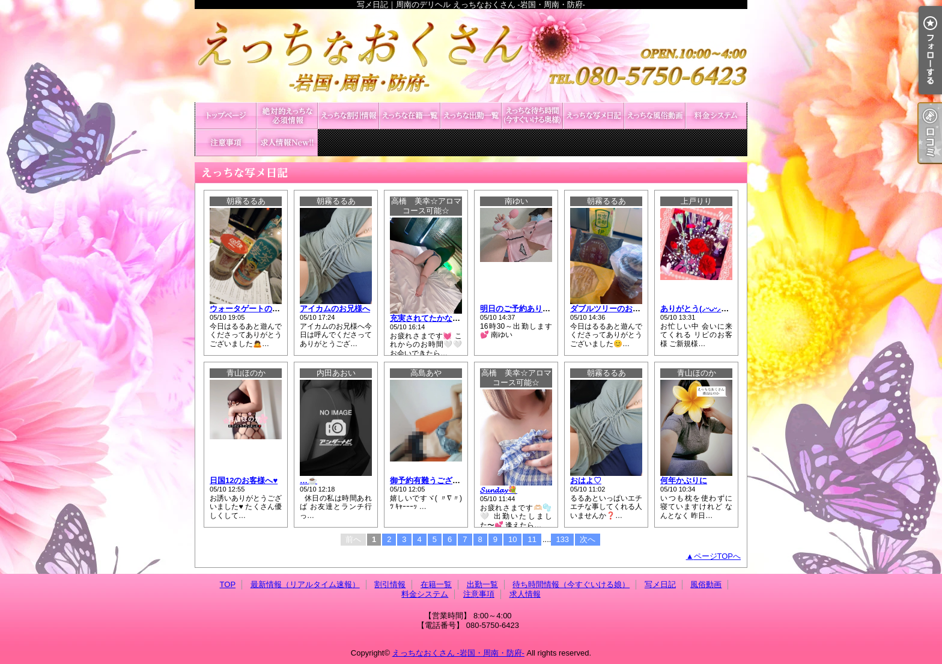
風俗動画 (654, 115)
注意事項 (226, 142)
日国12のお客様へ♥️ (244, 480)
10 (512, 539)
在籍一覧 (409, 115)
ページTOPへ (717, 556)
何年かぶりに (683, 480)
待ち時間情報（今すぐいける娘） (532, 115)
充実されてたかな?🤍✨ (433, 318)
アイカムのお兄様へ (335, 308)
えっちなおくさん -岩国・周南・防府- (458, 652)
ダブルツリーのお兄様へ (613, 308)
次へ (587, 539)
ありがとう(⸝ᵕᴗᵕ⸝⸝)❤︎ (697, 308)
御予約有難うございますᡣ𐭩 (438, 480)
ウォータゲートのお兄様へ (256, 308)
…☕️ (308, 480)
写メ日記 (593, 115)
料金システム (716, 115)
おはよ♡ (585, 480)
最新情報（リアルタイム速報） (287, 115)
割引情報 (348, 115)
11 (531, 539)
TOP (226, 115)
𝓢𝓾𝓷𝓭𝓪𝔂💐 (498, 490)
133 (562, 539)
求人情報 (287, 142)
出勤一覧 (471, 115)
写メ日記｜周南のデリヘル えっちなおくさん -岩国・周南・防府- (471, 55)
